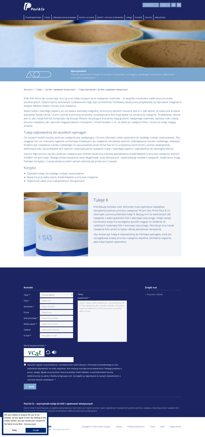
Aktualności (160, 17)
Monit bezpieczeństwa (35, 345)
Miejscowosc (30, 324)
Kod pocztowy (31, 318)
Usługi (129, 17)
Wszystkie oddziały (155, 294)
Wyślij (31, 386)
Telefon (27, 329)
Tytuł (27, 295)
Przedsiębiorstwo (33, 17)
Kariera (148, 17)
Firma (26, 312)
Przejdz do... (150, 5)
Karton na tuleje (86, 17)
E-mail (27, 335)
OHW (152, 426)
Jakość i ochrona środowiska (110, 17)
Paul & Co (28, 89)
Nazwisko (29, 306)
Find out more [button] (30, 424)
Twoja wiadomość (84, 296)
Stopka (119, 426)
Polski (165, 5)
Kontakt (138, 17)
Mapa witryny (175, 426)
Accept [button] (36, 430)
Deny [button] (14, 430)
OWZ (162, 426)
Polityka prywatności (136, 426)
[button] (48, 352)
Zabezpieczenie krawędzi (64, 17)
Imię (26, 300)
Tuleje (47, 17)
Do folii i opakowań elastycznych (60, 89)
